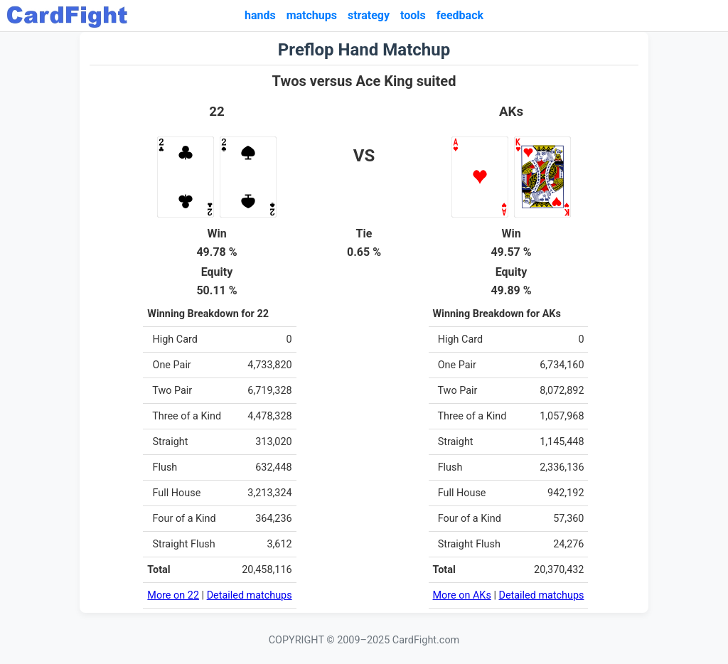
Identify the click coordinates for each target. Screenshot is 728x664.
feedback (460, 15)
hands (260, 15)
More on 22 (173, 595)
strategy (369, 15)
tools (413, 15)
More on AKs (462, 595)
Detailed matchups (249, 595)
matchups (312, 15)
